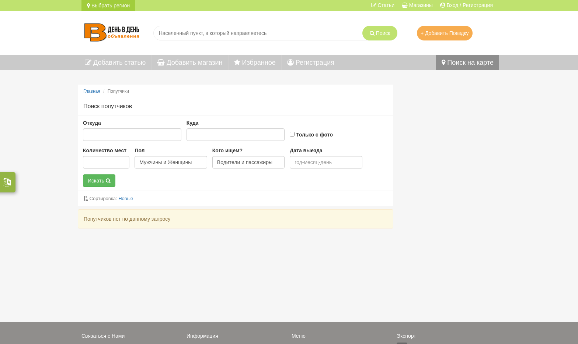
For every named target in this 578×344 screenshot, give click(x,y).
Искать (99, 181)
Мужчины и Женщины (165, 162)
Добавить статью (115, 62)
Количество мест (104, 150)
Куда (193, 123)
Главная (91, 91)
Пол (139, 150)
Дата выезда (306, 150)
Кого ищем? (227, 150)
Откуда (92, 123)
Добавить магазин (189, 62)
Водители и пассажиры (244, 162)
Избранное (255, 62)
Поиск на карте (468, 62)
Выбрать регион (108, 5)
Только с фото (311, 135)
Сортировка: (108, 198)
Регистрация (310, 62)
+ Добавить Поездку (445, 33)
